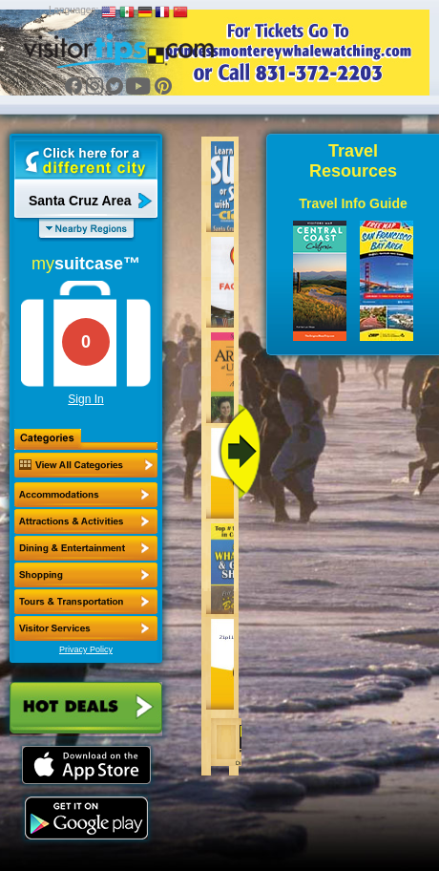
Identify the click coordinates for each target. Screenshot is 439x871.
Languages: (73, 10)
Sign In (85, 399)
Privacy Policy (86, 649)
